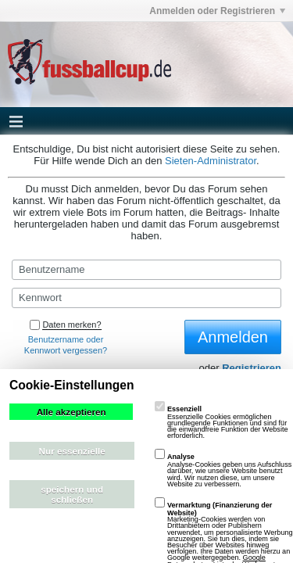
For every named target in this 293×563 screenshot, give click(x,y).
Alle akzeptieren (71, 412)
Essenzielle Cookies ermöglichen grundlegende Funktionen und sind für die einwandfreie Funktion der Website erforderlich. (221, 422)
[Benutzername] (146, 270)
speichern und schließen (72, 494)
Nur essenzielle (72, 451)
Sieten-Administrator (210, 161)
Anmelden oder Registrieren (217, 10)
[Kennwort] (146, 298)
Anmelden (233, 337)
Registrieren (251, 368)
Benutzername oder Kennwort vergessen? (65, 345)
